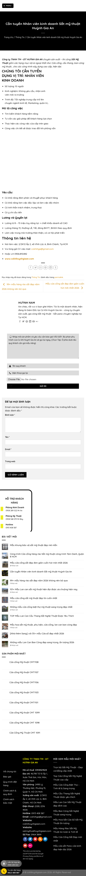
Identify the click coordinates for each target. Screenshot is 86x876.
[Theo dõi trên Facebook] (20, 321)
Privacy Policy (28, 856)
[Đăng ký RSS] (40, 839)
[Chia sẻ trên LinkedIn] (50, 267)
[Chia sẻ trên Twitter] (35, 267)
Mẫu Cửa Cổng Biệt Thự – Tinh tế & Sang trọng (66, 786)
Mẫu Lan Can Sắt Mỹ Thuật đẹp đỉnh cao (67, 804)
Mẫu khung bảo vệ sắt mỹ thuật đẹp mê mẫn (33, 545)
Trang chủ (8, 37)
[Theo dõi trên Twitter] (23, 321)
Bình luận (10, 415)
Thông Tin (19, 37)
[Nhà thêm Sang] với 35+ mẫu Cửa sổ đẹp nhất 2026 (37, 633)
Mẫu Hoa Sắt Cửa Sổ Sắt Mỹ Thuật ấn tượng (67, 821)
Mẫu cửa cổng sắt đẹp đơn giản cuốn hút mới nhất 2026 (39, 562)
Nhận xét (14, 566)
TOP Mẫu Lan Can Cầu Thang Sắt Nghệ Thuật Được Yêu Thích (42, 616)
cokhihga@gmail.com (42, 248)
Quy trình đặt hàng (10, 783)
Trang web (10, 461)
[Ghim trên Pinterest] (45, 267)
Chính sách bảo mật (8, 801)
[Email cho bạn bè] (40, 267)
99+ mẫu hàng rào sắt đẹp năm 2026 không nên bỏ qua (39, 580)
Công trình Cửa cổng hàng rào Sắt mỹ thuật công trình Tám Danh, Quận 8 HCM (47, 555)
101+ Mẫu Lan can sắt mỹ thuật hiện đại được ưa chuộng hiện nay (43, 589)
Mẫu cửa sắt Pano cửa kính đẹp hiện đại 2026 (67, 847)
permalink (59, 277)
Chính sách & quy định (9, 792)
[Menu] (8, 6)
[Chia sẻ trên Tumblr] (55, 267)
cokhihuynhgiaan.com (34, 823)
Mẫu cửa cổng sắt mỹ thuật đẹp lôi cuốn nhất (33, 598)
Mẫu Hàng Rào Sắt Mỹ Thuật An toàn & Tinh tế (65, 830)
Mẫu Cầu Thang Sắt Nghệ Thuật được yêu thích (66, 795)
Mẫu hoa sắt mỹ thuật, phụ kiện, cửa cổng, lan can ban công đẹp (43, 624)
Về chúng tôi (9, 771)
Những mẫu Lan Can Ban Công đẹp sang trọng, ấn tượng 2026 (42, 642)
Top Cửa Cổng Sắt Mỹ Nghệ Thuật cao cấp (67, 778)
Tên (7, 437)
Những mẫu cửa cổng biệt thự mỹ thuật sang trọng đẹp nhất (41, 607)
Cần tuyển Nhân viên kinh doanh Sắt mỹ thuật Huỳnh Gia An (41, 571)
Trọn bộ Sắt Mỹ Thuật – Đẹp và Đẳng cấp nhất (68, 769)
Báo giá (7, 776)
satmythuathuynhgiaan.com (37, 831)
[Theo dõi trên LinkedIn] (30, 321)
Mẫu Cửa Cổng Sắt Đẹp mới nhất (67, 839)
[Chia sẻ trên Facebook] (30, 267)
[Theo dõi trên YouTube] (33, 321)
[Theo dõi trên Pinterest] (27, 321)
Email (8, 449)
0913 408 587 (11, 528)
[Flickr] (37, 321)
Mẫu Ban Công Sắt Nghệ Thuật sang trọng (66, 813)
